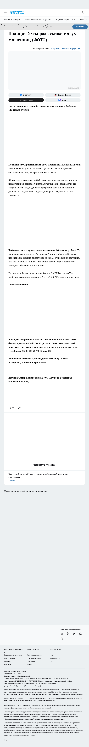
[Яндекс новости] (63, 95)
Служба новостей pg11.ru (66, 48)
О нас (51, 655)
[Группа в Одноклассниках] (68, 633)
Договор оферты (33, 649)
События (7, 665)
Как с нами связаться (34, 655)
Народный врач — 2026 (65, 19)
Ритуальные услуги (12, 19)
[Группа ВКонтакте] (26, 95)
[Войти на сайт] (82, 12)
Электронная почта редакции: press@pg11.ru (55, 681)
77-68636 (25, 705)
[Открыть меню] (5, 12)
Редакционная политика (13, 655)
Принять (80, 27)
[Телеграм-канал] (74, 633)
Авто (51, 661)
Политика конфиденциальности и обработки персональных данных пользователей (34, 719)
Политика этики (55, 649)
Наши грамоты (9, 658)
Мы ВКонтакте (54, 658)
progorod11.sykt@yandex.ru (14, 686)
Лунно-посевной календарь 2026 (38, 19)
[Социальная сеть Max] (63, 100)
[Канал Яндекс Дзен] (26, 100)
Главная (29, 665)
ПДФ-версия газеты (34, 658)
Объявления (31, 661)
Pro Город (7, 661)
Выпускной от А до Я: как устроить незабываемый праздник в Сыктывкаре (44, 477)
